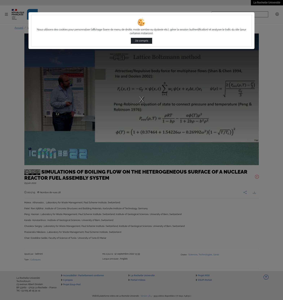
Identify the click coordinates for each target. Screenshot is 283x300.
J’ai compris (141, 40)
